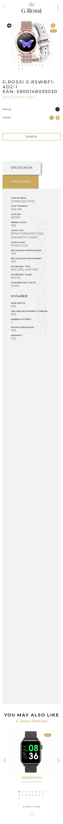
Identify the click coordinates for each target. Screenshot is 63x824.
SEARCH (31, 136)
